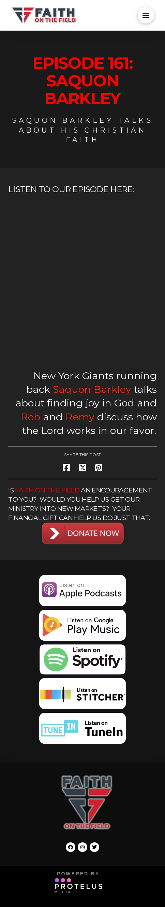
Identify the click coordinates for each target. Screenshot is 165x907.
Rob (30, 417)
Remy (79, 417)
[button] (146, 15)
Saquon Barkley (92, 389)
